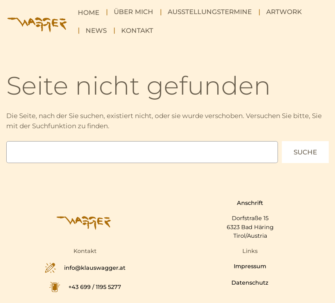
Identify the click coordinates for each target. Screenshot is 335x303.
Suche (305, 152)
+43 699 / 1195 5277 (94, 286)
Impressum (250, 266)
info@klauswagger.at (94, 267)
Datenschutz (250, 282)
